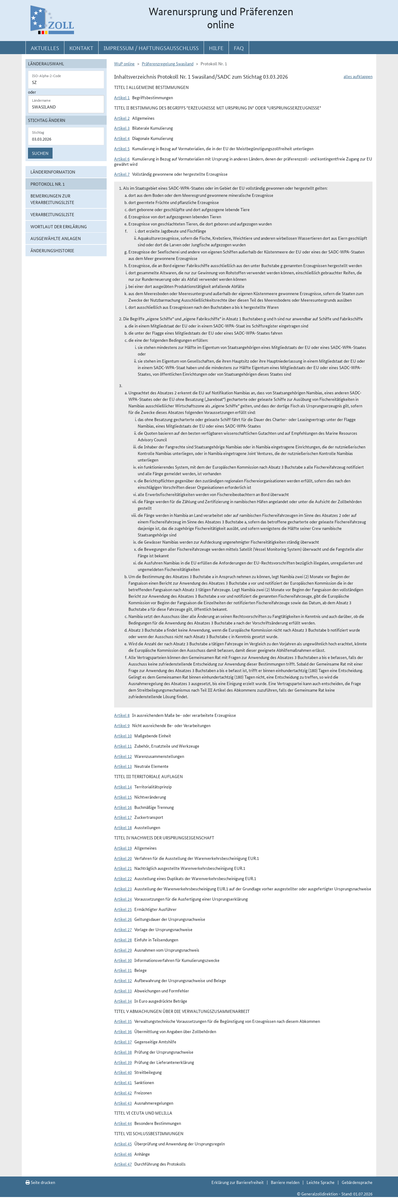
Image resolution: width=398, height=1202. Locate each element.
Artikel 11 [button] (123, 746)
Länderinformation (52, 172)
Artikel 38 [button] (123, 1052)
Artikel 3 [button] (122, 128)
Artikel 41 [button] (123, 1082)
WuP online (124, 63)
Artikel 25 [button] (123, 909)
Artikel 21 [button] (123, 868)
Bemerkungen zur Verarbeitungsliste (52, 199)
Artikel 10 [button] (123, 735)
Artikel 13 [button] (123, 766)
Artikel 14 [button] (123, 786)
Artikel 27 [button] (123, 929)
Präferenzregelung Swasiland (167, 63)
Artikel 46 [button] (123, 1154)
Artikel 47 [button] (123, 1164)
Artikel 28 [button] (123, 939)
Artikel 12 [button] (123, 756)
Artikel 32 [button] (123, 980)
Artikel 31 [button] (123, 970)
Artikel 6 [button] (122, 158)
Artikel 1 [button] (122, 97)
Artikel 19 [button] (123, 848)
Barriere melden (285, 1182)
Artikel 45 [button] (123, 1143)
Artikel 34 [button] (123, 1001)
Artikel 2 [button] (122, 118)
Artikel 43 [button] (123, 1103)
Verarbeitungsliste (52, 214)
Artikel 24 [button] (123, 899)
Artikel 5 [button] (122, 148)
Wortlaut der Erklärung (58, 226)
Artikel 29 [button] (123, 950)
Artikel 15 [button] (123, 797)
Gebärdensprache (357, 1182)
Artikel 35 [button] (123, 1021)
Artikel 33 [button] (123, 990)
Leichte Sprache (321, 1182)
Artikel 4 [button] (122, 138)
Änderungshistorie (52, 250)
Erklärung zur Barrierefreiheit (237, 1182)
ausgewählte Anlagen (55, 238)
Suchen (40, 153)
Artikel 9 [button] (122, 725)
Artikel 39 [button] (123, 1062)
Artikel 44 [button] (123, 1123)
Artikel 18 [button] (123, 827)
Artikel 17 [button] (123, 817)
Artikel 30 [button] (123, 960)
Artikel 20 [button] (123, 858)
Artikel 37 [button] (123, 1041)
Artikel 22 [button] (123, 878)
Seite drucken (40, 1182)
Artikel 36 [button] (123, 1031)
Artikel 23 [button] (123, 888)
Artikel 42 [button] (123, 1092)
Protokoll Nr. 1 (47, 184)
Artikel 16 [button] (123, 807)
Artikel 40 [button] (123, 1072)
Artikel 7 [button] (122, 174)
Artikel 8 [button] (122, 715)
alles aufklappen (358, 76)
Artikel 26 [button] (123, 919)
